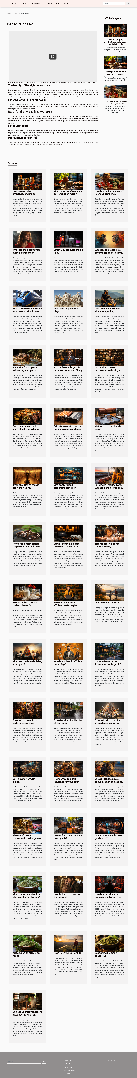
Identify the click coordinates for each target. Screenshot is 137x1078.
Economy (13, 3)
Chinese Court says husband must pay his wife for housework (27, 1014)
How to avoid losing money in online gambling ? (116, 102)
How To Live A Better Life (67, 953)
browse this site (85, 90)
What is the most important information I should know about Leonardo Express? (27, 311)
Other (66, 3)
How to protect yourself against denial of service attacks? (108, 897)
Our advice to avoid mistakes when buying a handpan (107, 370)
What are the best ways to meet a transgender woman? (27, 253)
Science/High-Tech (52, 3)
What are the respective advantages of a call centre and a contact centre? (109, 253)
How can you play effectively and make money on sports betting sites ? (115, 42)
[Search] (114, 3)
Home (9, 13)
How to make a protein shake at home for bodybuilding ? (25, 605)
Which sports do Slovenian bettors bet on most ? (115, 73)
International (36, 3)
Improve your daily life (107, 602)
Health (24, 3)
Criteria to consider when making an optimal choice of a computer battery (67, 429)
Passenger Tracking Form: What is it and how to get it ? (109, 488)
